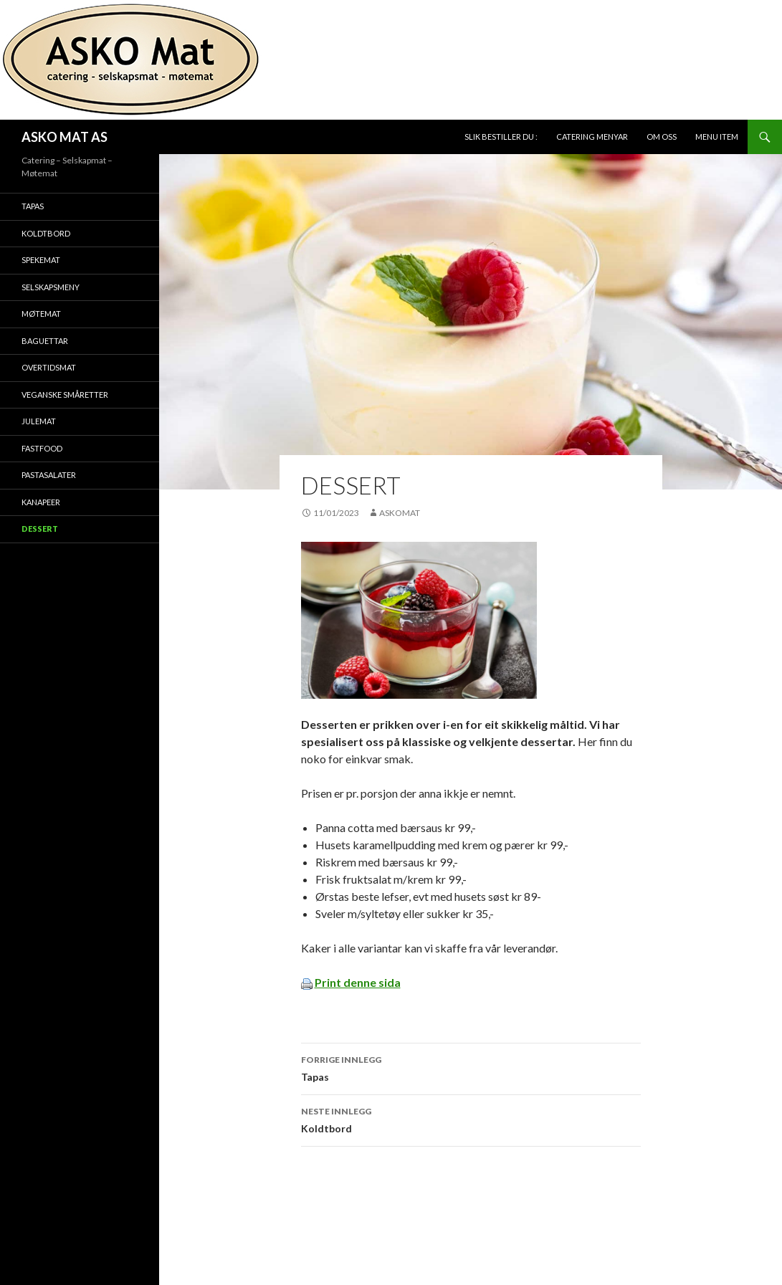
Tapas (471, 1067)
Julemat (39, 421)
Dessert (40, 528)
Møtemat (41, 313)
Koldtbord (471, 1118)
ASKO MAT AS (65, 137)
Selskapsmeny (51, 287)
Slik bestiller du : (501, 136)
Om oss (662, 136)
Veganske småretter (65, 394)
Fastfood (42, 448)
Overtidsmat (49, 367)
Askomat (399, 512)
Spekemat (41, 259)
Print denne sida (358, 982)
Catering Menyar (592, 136)
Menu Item (716, 136)
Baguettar (45, 340)
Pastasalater (49, 474)
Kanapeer (41, 502)
